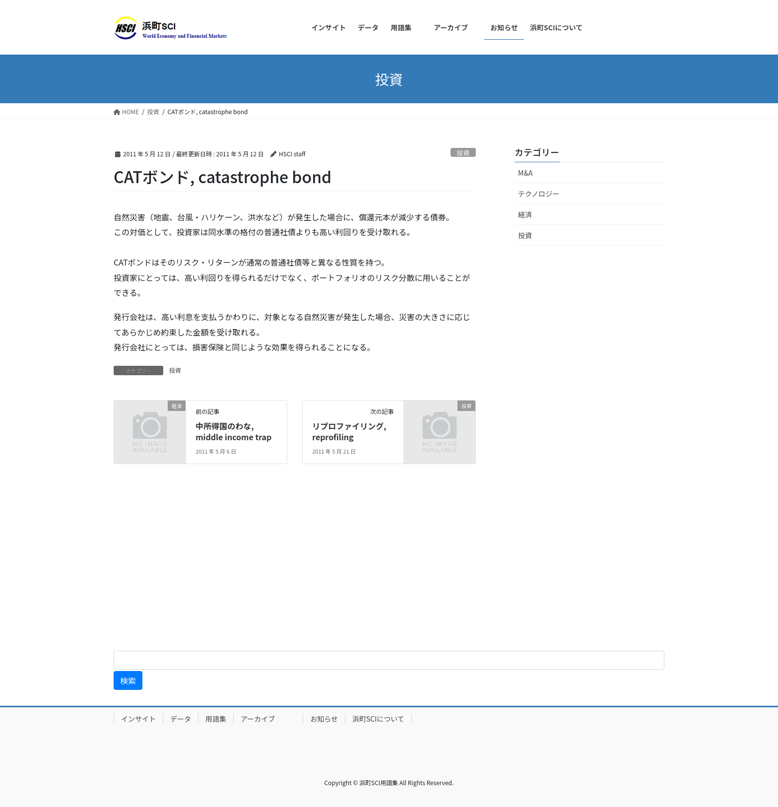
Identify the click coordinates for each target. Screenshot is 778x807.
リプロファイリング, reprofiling (349, 431)
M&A (525, 173)
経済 (525, 214)
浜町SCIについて (378, 719)
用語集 (215, 719)
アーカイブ (268, 719)
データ (180, 719)
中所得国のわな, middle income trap (233, 431)
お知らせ (324, 719)
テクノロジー (538, 194)
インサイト (138, 719)
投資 (463, 152)
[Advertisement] (297, 565)
